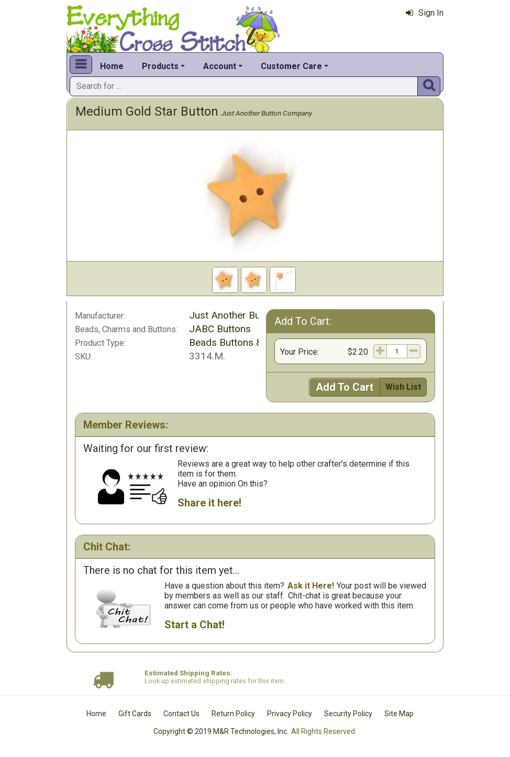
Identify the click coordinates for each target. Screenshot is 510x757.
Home (112, 66)
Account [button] (219, 66)
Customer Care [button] (291, 66)
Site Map (399, 713)
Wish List (403, 387)
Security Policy (348, 713)
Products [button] (160, 66)
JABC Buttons (220, 329)
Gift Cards (134, 713)
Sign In (425, 13)
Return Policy (233, 713)
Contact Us (181, 713)
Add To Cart (344, 387)
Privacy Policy (289, 713)
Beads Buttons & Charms (244, 342)
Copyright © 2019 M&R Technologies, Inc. (221, 731)
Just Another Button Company (266, 113)
